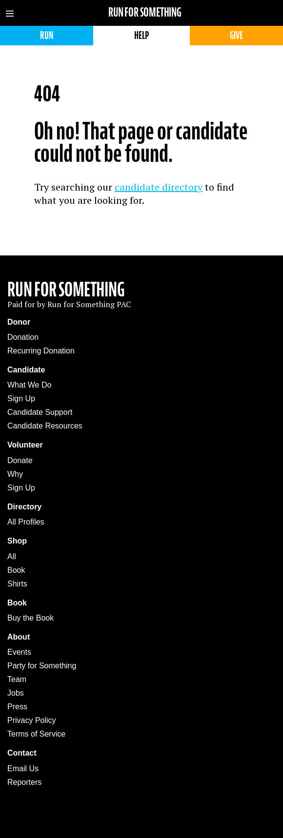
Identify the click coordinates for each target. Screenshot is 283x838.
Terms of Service (36, 734)
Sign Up (21, 398)
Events (19, 652)
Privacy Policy (31, 720)
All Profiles (25, 522)
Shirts (17, 584)
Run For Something (66, 289)
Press (17, 706)
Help (141, 35)
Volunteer (25, 445)
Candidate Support (39, 412)
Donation (23, 337)
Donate (20, 460)
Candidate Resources (44, 426)
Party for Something (41, 666)
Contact (22, 753)
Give (236, 35)
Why (15, 474)
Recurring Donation (41, 351)
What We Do (29, 385)
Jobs (15, 693)
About (18, 637)
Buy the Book (30, 618)
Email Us (23, 768)
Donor (18, 322)
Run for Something (145, 12)
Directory (24, 507)
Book (16, 570)
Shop (17, 541)
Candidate (26, 370)
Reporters (24, 782)
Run (46, 35)
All (11, 556)
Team (16, 679)
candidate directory (158, 187)
